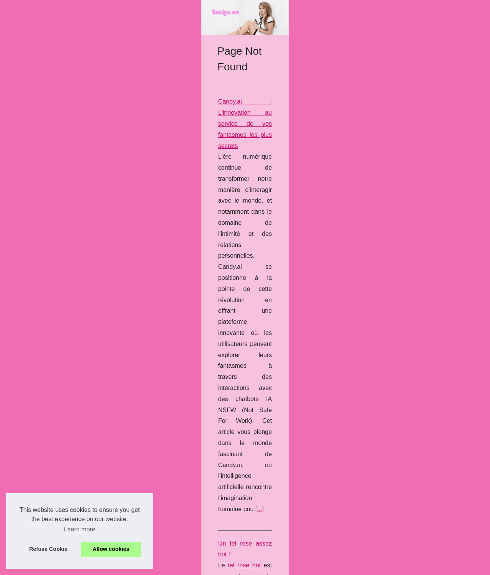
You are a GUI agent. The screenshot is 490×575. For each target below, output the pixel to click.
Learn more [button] (79, 529)
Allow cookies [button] (111, 549)
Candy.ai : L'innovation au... (58, 491)
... (210, 300)
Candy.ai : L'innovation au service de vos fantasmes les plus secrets (226, 245)
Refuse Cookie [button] (48, 549)
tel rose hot (159, 345)
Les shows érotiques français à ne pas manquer (199, 412)
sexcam (379, 424)
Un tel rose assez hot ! (164, 334)
